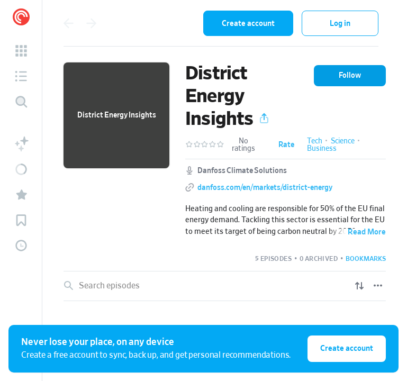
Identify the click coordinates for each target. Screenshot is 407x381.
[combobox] (156, 23)
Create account (248, 24)
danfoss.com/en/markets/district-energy (264, 188)
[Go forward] (91, 23)
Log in (340, 24)
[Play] (357, 319)
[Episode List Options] (378, 286)
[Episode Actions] (379, 320)
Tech (314, 141)
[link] (225, 320)
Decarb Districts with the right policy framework (175, 319)
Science (343, 141)
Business (322, 148)
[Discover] (21, 101)
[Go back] (68, 23)
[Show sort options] (359, 286)
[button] (21, 51)
